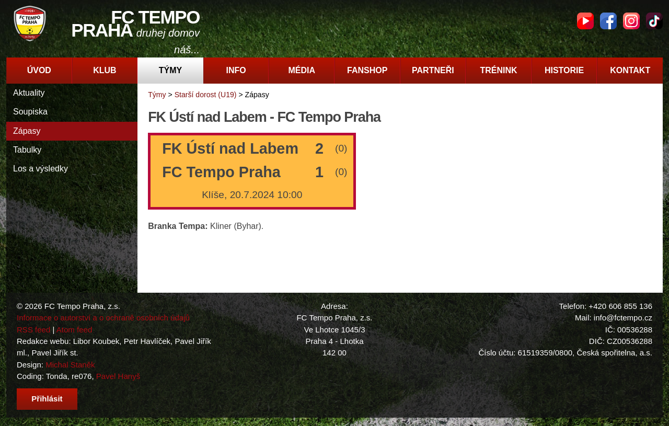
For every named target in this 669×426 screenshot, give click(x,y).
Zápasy (26, 130)
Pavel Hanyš (118, 376)
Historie (564, 70)
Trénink (498, 70)
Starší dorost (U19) (206, 94)
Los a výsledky (40, 168)
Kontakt (630, 70)
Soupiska (30, 111)
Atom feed (74, 329)
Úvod (39, 70)
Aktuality (28, 92)
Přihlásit (46, 398)
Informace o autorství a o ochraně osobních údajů (103, 317)
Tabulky (27, 149)
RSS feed (33, 329)
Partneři (433, 70)
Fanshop (367, 70)
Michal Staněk (70, 364)
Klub (104, 70)
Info (236, 70)
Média (301, 70)
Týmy (170, 70)
